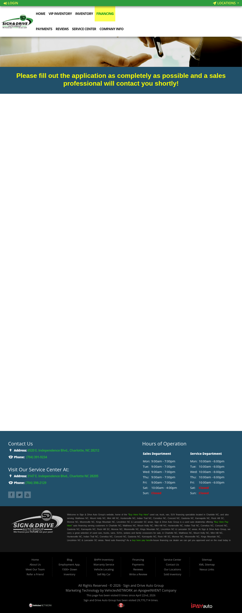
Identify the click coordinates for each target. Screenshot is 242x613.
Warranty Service (103, 564)
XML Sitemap (207, 564)
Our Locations (172, 569)
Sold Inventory (172, 574)
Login (11, 3)
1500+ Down (69, 569)
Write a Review (138, 574)
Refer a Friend (35, 574)
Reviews (62, 29)
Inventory (85, 13)
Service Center (85, 29)
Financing (105, 13)
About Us (35, 564)
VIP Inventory (60, 13)
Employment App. (69, 564)
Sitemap (207, 559)
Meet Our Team (35, 569)
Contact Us (172, 564)
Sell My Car (104, 574)
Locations (224, 3)
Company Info (112, 29)
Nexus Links (207, 569)
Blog (69, 559)
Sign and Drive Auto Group (143, 585)
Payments (45, 29)
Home (41, 13)
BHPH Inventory (103, 559)
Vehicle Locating (104, 569)
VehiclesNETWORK (119, 590)
